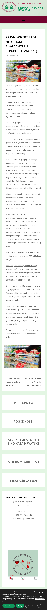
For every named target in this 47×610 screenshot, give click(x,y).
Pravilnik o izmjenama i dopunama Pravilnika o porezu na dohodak (32, 382)
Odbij (20, 606)
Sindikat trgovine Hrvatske (30, 9)
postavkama (40, 599)
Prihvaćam (8, 606)
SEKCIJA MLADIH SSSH (23, 462)
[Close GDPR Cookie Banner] (39, 606)
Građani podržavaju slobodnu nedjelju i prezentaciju (14, 382)
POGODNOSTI (23, 421)
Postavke (31, 606)
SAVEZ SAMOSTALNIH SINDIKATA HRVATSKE (23, 441)
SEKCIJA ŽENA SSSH (23, 480)
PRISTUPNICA (23, 403)
